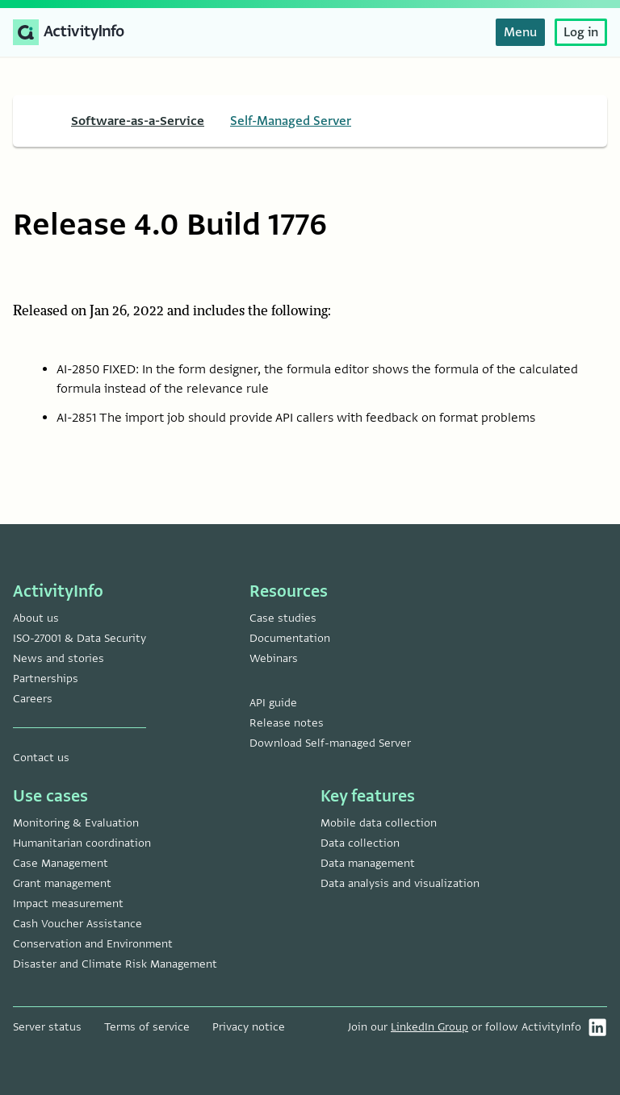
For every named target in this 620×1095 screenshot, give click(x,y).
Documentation (289, 638)
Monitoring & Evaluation (76, 823)
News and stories (58, 658)
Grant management (62, 883)
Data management (367, 863)
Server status (47, 1027)
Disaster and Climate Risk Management (115, 964)
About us (36, 618)
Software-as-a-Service (137, 121)
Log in (580, 32)
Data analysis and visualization (400, 883)
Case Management (60, 863)
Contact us (41, 757)
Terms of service (147, 1027)
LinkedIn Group (429, 1027)
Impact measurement (68, 903)
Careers (32, 698)
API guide (273, 702)
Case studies (282, 618)
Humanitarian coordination (82, 843)
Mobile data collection (378, 823)
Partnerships (45, 678)
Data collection (360, 843)
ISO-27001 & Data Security (79, 638)
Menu (520, 32)
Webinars (273, 658)
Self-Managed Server (290, 121)
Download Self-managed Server (330, 743)
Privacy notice (248, 1027)
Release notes (286, 723)
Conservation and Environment (93, 943)
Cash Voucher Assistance (77, 923)
